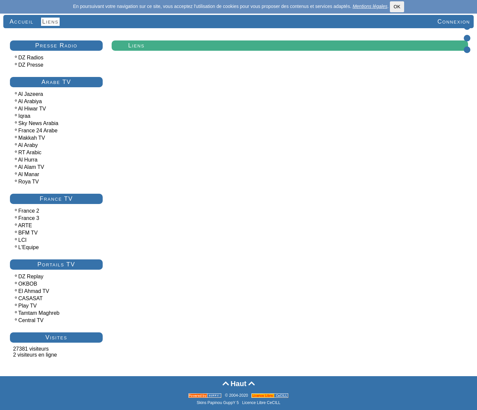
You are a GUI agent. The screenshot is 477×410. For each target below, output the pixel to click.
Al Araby (28, 145)
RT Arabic (29, 152)
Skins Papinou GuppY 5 (219, 402)
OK (397, 6)
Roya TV (28, 181)
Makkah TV (31, 138)
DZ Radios (30, 57)
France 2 (28, 211)
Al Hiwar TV (32, 108)
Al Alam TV (31, 167)
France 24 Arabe (37, 130)
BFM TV (27, 233)
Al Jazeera (30, 94)
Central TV (30, 320)
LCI (22, 240)
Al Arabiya (30, 101)
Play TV (27, 305)
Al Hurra (27, 160)
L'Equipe (28, 247)
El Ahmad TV (33, 291)
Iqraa (24, 116)
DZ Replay (30, 276)
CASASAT (30, 298)
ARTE (25, 225)
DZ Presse (30, 65)
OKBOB (27, 284)
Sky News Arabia (38, 123)
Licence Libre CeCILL (261, 402)
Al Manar (28, 174)
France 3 (28, 218)
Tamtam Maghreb (39, 313)
